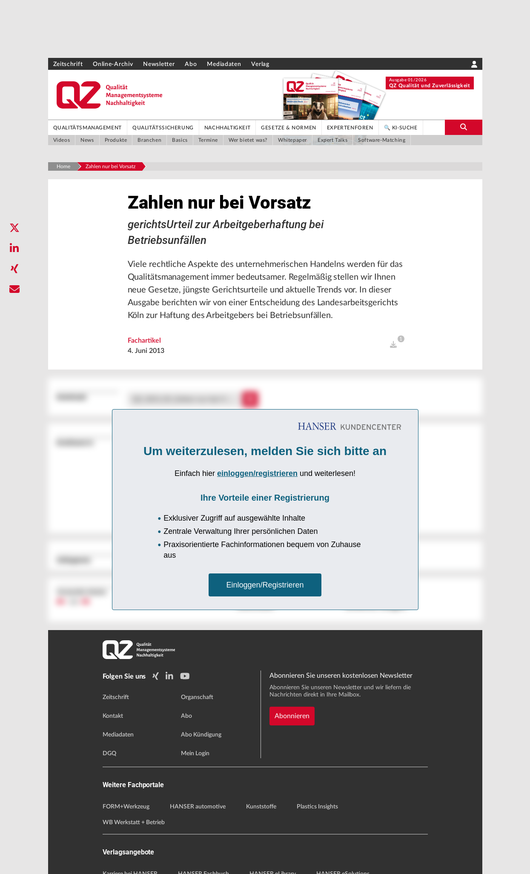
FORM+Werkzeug (126, 807)
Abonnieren (292, 716)
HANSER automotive (198, 807)
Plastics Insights (317, 807)
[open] (393, 344)
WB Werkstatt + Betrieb (134, 822)
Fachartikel (144, 340)
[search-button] (463, 127)
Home (63, 166)
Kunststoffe (261, 807)
